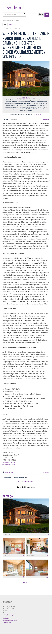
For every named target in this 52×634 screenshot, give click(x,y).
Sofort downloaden (26, 481)
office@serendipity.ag (9, 615)
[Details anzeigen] (48, 534)
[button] (41, 14)
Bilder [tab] (10, 24)
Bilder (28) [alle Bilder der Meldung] (8, 496)
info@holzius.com (9, 462)
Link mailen (45, 472)
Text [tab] (5, 24)
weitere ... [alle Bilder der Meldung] (26, 583)
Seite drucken (9, 472)
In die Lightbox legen (26, 487)
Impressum (6, 618)
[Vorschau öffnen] (26, 78)
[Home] (17, 8)
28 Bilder (38, 114)
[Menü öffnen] (46, 15)
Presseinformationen (8, 20)
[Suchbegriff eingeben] (14, 15)
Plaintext (46, 119)
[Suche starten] (24, 14)
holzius (17, 20)
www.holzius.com (9, 465)
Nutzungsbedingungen (10, 620)
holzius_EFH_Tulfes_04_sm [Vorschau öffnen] (26, 98)
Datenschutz (7, 622)
